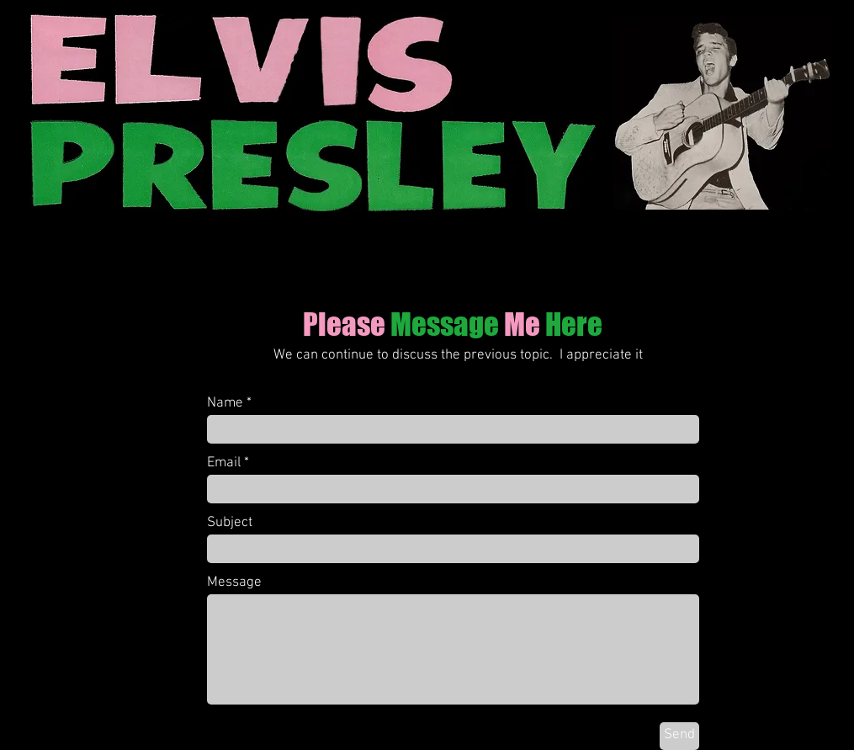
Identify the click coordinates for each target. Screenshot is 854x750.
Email (224, 463)
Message (234, 583)
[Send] (679, 736)
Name (225, 403)
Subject (229, 523)
